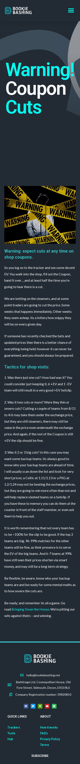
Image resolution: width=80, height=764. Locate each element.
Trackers (13, 727)
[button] (71, 10)
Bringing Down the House (30, 609)
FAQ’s (44, 733)
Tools (11, 733)
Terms (44, 745)
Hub (10, 739)
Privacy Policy (50, 739)
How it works (49, 727)
